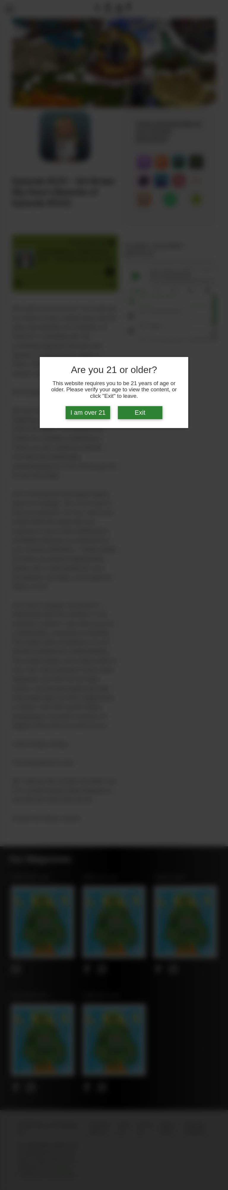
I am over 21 (88, 412)
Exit (140, 412)
